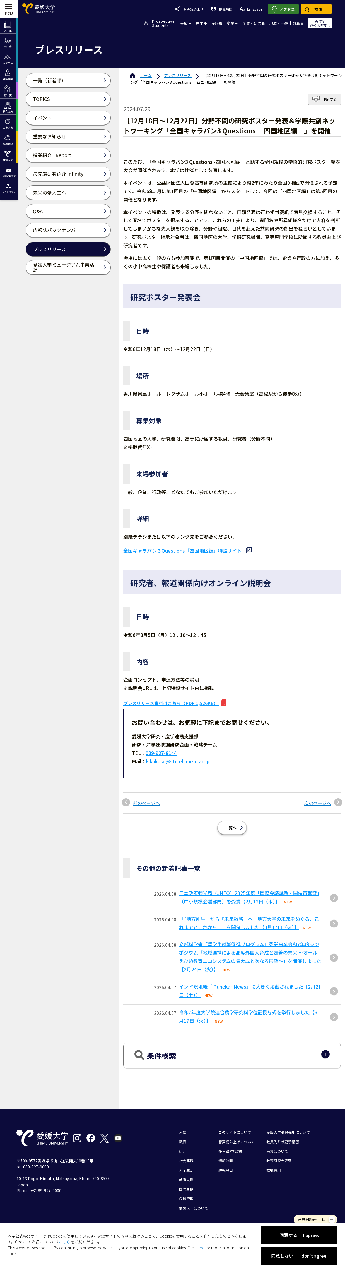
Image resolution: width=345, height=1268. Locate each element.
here (200, 1247)
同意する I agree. (299, 1235)
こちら (65, 1242)
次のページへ (317, 803)
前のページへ (146, 803)
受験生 (186, 23)
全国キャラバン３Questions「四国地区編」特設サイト (182, 550)
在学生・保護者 (209, 23)
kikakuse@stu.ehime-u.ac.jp (177, 761)
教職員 (298, 23)
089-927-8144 (161, 752)
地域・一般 (278, 23)
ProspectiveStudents (163, 23)
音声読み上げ (189, 9)
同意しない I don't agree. (299, 1255)
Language (251, 9)
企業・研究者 (253, 23)
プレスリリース (178, 75)
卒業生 (232, 23)
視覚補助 (221, 9)
